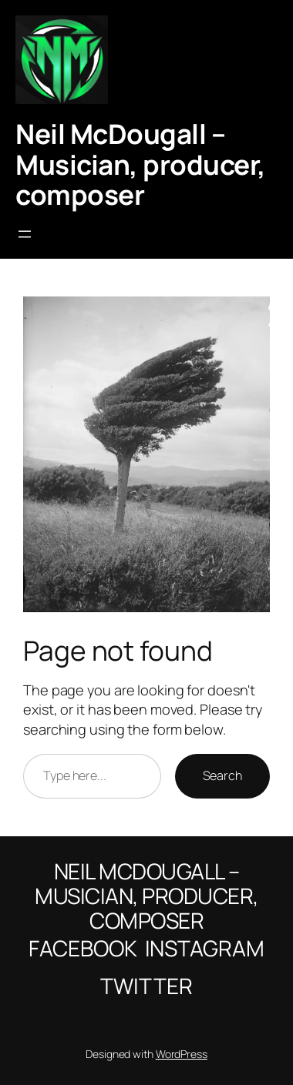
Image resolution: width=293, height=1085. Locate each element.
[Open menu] (24, 234)
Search (222, 775)
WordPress (181, 1053)
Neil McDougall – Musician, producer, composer (140, 164)
